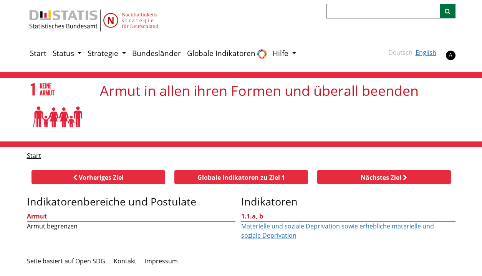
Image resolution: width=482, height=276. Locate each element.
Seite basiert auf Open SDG (66, 261)
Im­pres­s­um (161, 261)
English (426, 52)
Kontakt (125, 261)
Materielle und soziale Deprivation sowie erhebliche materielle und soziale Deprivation (337, 231)
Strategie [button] (104, 53)
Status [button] (64, 53)
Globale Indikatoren (227, 53)
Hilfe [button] (281, 53)
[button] (98, 177)
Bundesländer (156, 53)
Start (38, 53)
